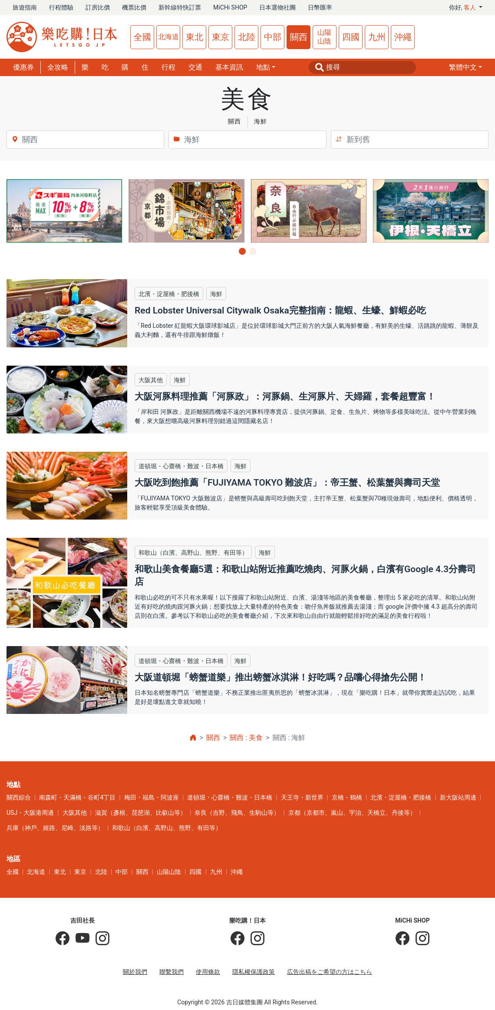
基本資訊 (229, 67)
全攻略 (57, 67)
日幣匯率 (320, 7)
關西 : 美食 (246, 737)
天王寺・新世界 (302, 797)
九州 (377, 37)
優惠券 (23, 67)
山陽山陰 (324, 36)
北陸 (246, 37)
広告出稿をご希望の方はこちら (329, 971)
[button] (465, 67)
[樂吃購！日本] (237, 938)
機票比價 (134, 7)
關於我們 (135, 971)
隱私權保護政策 (253, 971)
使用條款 (208, 971)
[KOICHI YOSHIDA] (99, 938)
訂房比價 (98, 7)
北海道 (168, 37)
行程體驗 (61, 7)
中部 (272, 37)
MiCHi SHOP (230, 7)
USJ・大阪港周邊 (30, 812)
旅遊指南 (25, 7)
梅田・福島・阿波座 (151, 797)
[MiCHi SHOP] (402, 938)
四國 (351, 37)
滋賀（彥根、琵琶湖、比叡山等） (140, 812)
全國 (142, 37)
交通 (195, 67)
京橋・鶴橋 (347, 797)
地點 (263, 67)
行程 (168, 67)
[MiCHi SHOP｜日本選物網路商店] (419, 938)
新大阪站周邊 (458, 797)
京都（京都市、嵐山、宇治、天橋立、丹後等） (352, 812)
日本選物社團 (277, 7)
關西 (298, 37)
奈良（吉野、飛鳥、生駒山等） (237, 812)
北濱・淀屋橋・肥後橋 (400, 797)
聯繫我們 (171, 971)
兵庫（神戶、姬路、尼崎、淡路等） (55, 827)
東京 (220, 37)
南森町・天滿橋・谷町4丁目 (77, 797)
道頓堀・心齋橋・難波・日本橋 (229, 797)
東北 (194, 37)
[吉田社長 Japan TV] (79, 938)
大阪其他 (75, 812)
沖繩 (403, 37)
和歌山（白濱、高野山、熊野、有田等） (166, 827)
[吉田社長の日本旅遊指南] (62, 938)
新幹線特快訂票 (179, 7)
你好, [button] (463, 7)
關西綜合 (19, 797)
